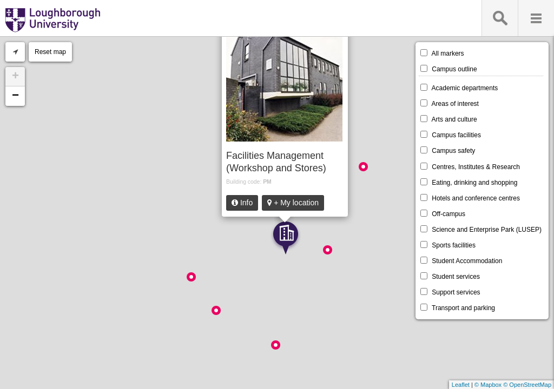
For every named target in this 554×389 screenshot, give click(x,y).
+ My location (293, 202)
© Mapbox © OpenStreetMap (512, 384)
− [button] (15, 96)
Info (242, 202)
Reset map (50, 52)
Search (500, 18)
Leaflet (461, 384)
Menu (536, 18)
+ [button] (15, 77)
